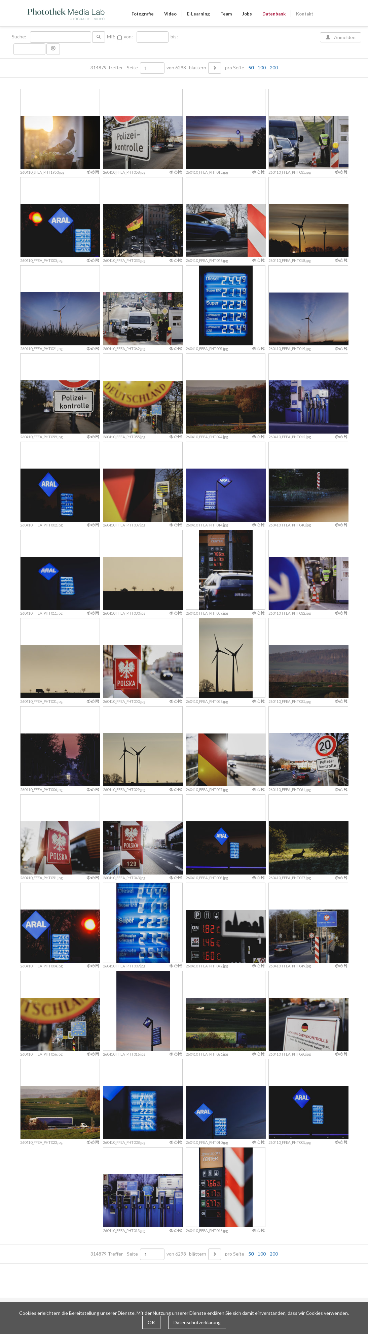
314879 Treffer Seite (114, 67)
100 (262, 67)
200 (274, 67)
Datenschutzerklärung (197, 1322)
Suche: (19, 36)
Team (226, 13)
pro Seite (250, 67)
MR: (111, 36)
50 (251, 67)
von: (128, 36)
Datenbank (274, 13)
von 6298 (176, 67)
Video (170, 13)
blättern (197, 67)
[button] (53, 49)
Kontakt (304, 13)
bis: (174, 36)
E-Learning (198, 13)
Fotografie (143, 13)
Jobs (247, 13)
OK (151, 1322)
